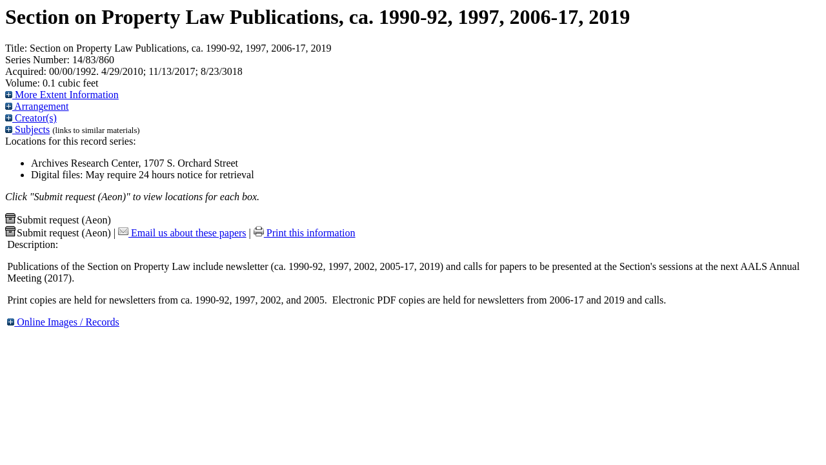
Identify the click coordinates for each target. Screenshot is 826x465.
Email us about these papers (182, 232)
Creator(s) (31, 117)
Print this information (305, 232)
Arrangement (37, 106)
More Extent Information (62, 94)
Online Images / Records (63, 321)
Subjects (27, 129)
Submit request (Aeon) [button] (58, 219)
